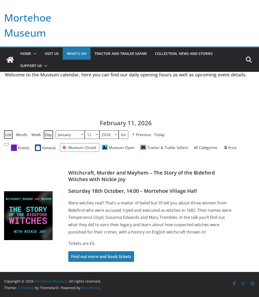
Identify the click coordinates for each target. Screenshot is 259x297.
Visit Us (52, 53)
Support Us (31, 65)
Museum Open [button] (118, 147)
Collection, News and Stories (184, 53)
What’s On (77, 53)
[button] (34, 53)
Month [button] (21, 134)
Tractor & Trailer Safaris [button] (164, 147)
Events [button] (20, 147)
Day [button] (48, 134)
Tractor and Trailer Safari (121, 53)
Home (25, 53)
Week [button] (36, 134)
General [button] (45, 147)
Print (230, 148)
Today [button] (159, 134)
